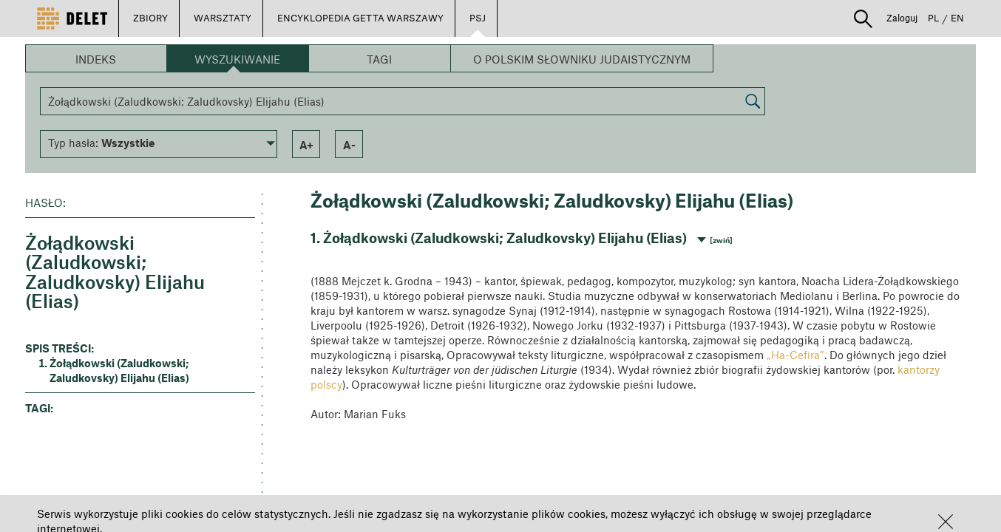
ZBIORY (150, 18)
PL (933, 18)
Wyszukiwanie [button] (237, 59)
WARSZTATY (222, 18)
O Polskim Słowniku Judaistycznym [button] (581, 59)
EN (957, 18)
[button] (945, 521)
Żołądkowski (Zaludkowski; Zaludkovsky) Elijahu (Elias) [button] (119, 370)
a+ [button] (306, 144)
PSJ (477, 18)
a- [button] (349, 144)
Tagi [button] (379, 59)
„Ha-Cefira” (795, 354)
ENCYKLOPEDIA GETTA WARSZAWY (360, 18)
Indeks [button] (95, 59)
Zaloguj (901, 18)
